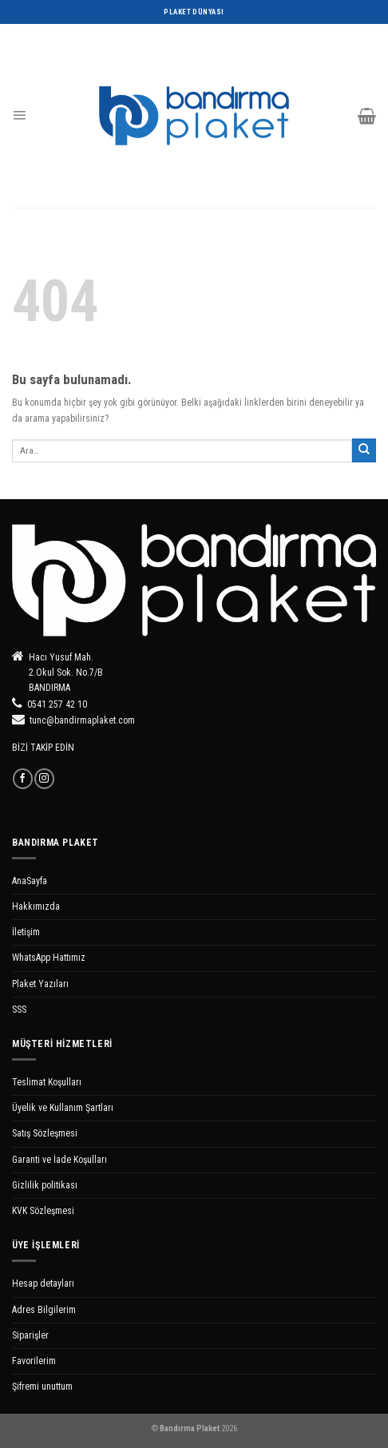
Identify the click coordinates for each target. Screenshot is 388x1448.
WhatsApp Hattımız (48, 957)
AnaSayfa (29, 881)
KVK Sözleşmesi (43, 1210)
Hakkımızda (36, 906)
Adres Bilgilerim (44, 1309)
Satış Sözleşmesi (44, 1133)
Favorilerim (34, 1361)
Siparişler (30, 1335)
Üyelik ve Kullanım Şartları (62, 1107)
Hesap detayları (43, 1283)
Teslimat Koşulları (46, 1082)
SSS (19, 1009)
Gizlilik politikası (44, 1185)
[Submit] (364, 450)
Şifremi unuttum (42, 1386)
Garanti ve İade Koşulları (59, 1159)
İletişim (26, 932)
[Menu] (19, 116)
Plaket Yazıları (40, 984)
